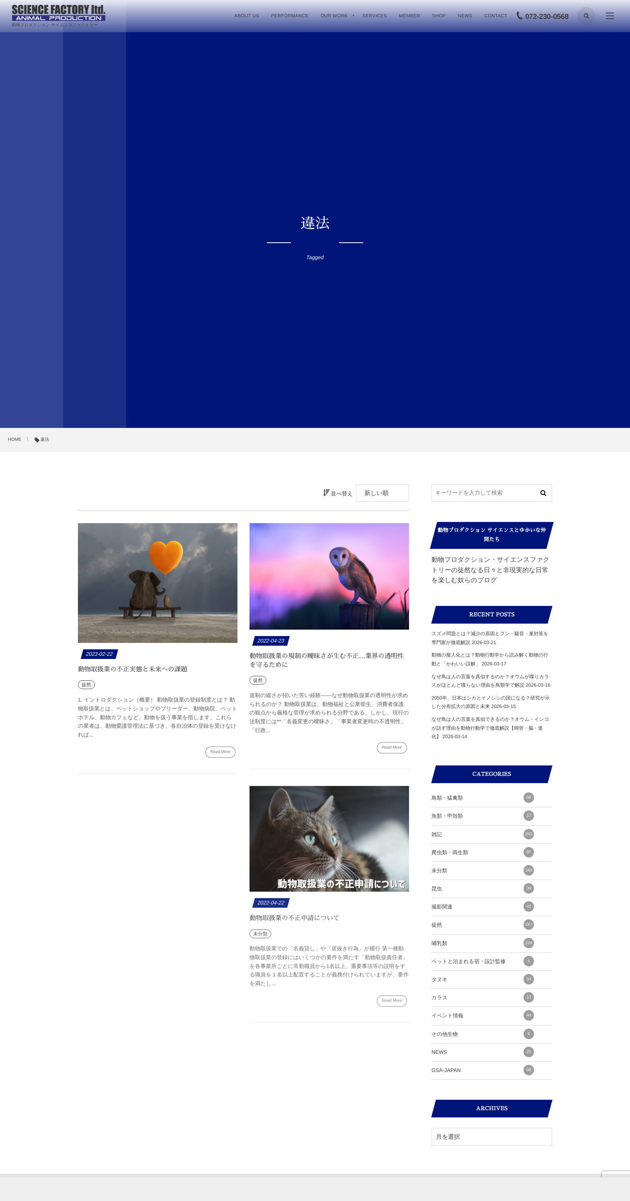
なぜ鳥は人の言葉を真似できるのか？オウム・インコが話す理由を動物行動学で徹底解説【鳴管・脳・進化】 (490, 727)
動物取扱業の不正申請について (295, 921)
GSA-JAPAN (483, 1070)
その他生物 (483, 1034)
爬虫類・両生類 (483, 852)
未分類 (483, 870)
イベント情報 (483, 1015)
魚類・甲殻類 (483, 815)
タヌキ (483, 979)
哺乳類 (483, 943)
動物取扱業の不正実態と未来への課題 (132, 669)
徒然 (483, 924)
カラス (483, 997)
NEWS (483, 1052)
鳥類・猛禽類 (483, 797)
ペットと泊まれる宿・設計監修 (483, 961)
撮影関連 (483, 906)
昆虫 (483, 888)
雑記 (483, 834)
